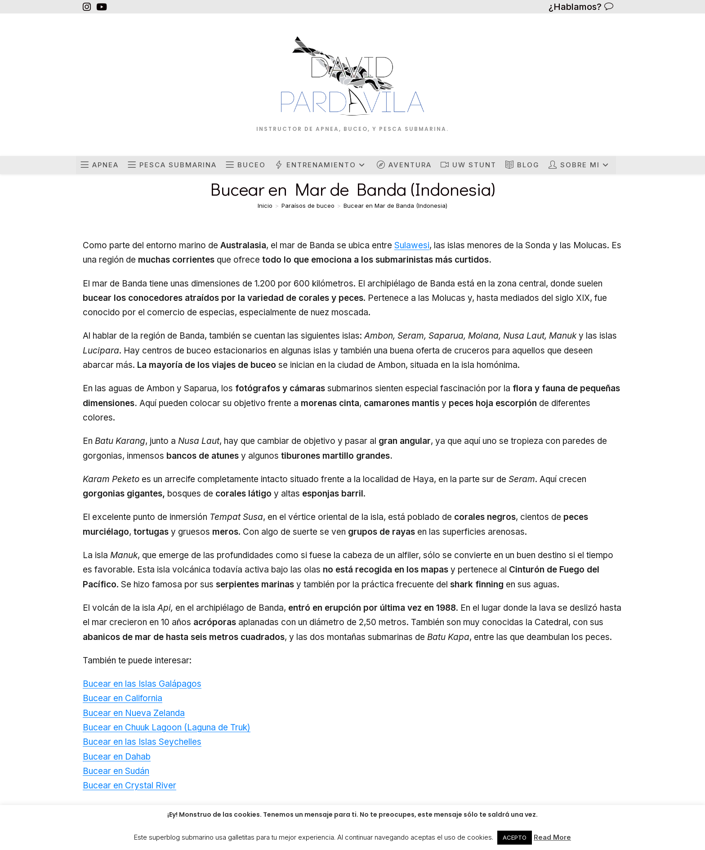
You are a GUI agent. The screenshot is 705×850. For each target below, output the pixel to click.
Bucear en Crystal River (129, 785)
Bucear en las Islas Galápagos (142, 684)
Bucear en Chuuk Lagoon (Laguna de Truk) (166, 727)
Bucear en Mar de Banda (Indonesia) (395, 205)
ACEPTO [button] (515, 837)
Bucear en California (122, 698)
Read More (552, 837)
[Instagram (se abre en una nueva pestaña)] (88, 7)
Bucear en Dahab (117, 757)
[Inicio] (265, 205)
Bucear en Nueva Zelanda (134, 713)
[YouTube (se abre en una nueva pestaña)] (102, 7)
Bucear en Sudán (116, 771)
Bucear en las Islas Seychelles (142, 742)
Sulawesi (411, 245)
